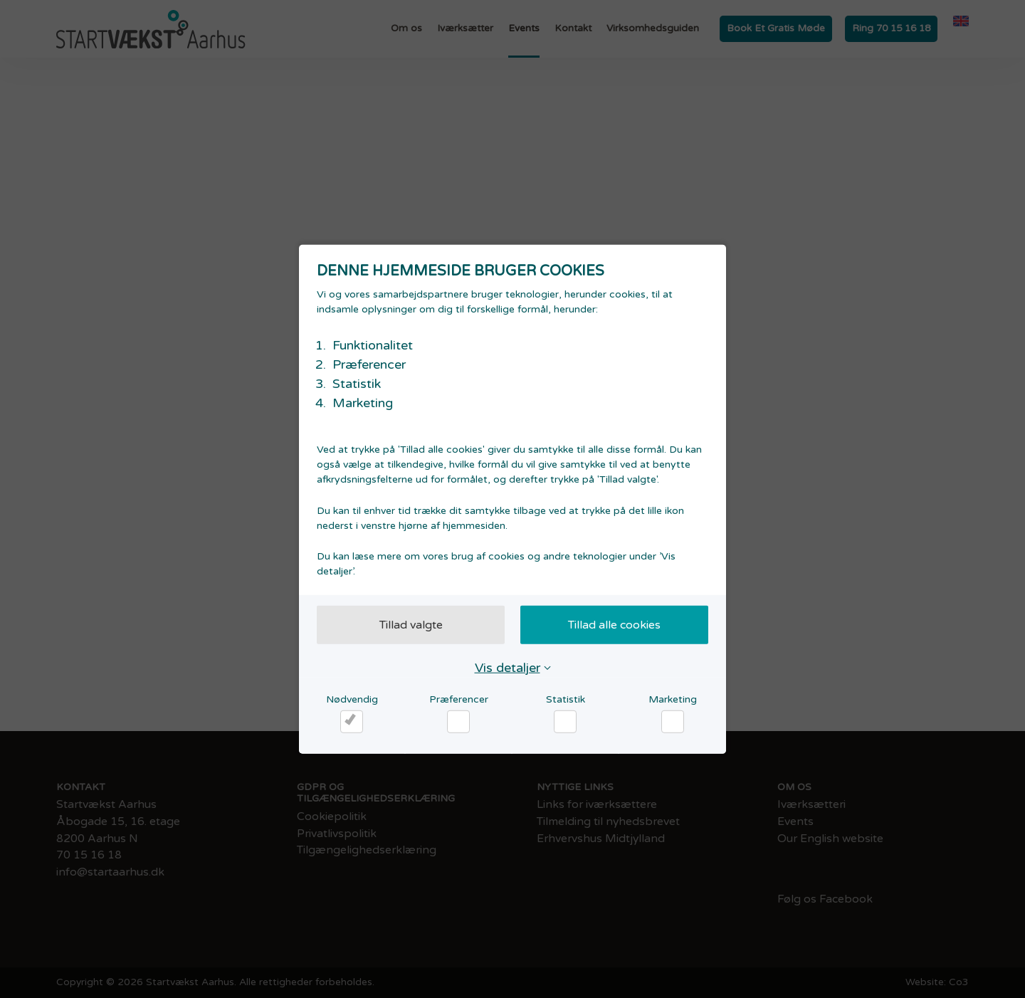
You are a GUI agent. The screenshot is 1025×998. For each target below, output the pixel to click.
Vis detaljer (507, 667)
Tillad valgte (411, 624)
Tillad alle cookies (614, 624)
